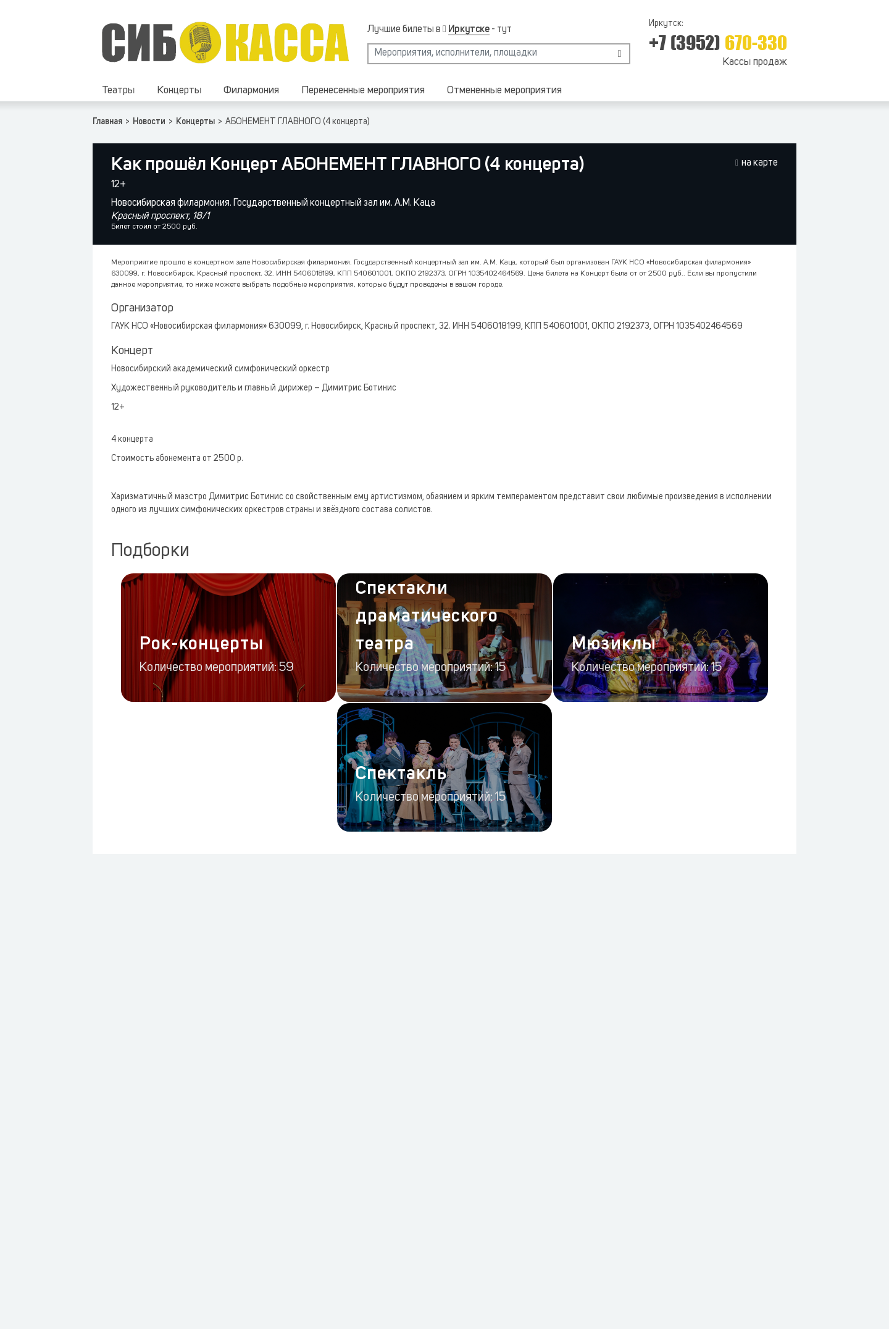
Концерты (179, 90)
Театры (118, 90)
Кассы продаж (754, 62)
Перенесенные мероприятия (363, 90)
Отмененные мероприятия (504, 90)
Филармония (251, 90)
